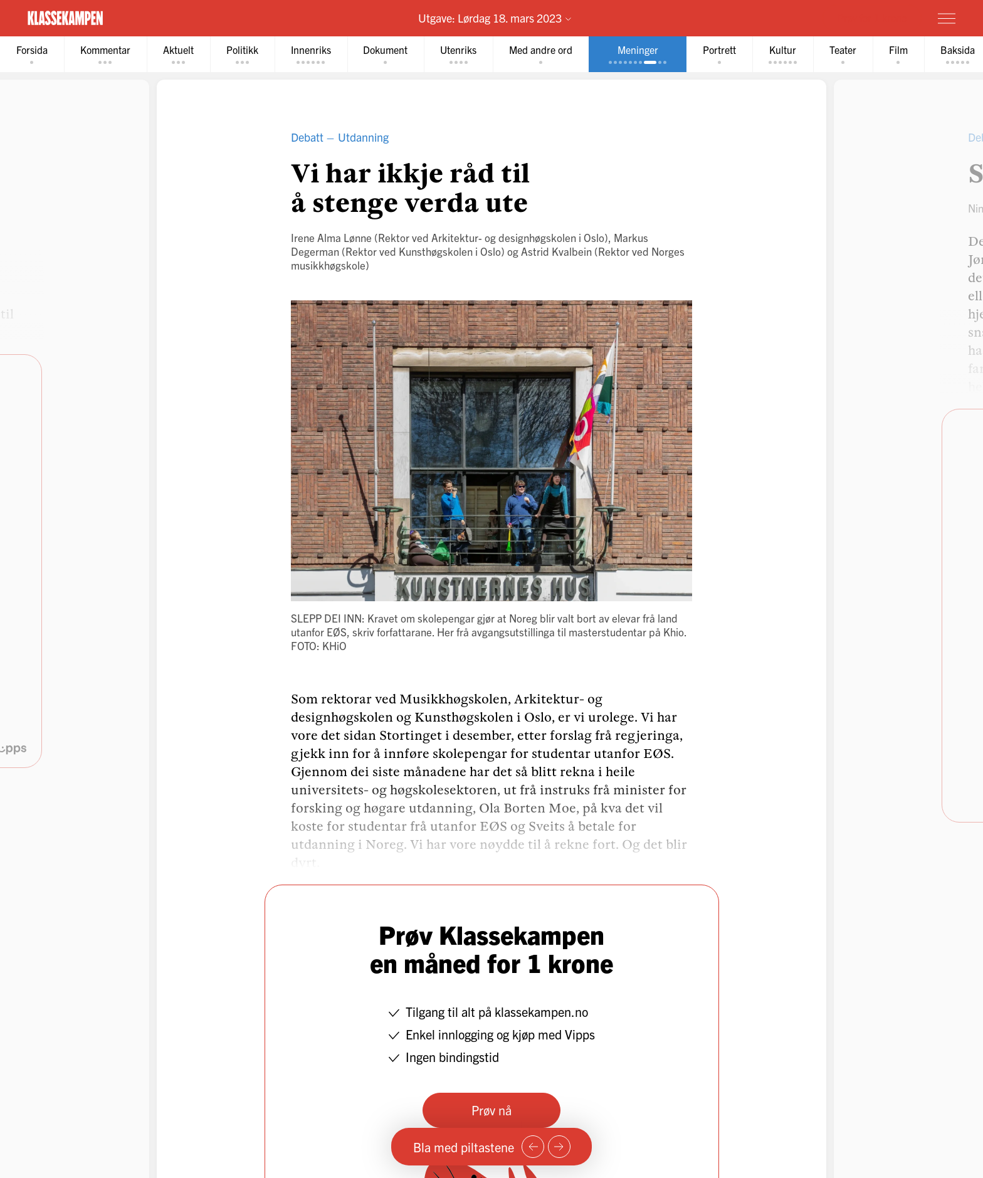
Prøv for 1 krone (872, 17)
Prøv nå (491, 1110)
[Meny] (946, 18)
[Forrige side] (533, 1146)
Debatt (307, 137)
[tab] (32, 54)
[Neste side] (559, 1146)
